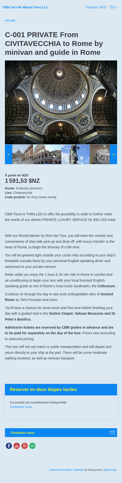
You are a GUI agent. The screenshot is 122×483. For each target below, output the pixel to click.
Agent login (110, 469)
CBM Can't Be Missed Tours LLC (25, 7)
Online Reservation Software (67, 469)
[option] (19, 154)
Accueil (10, 20)
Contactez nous (21, 407)
